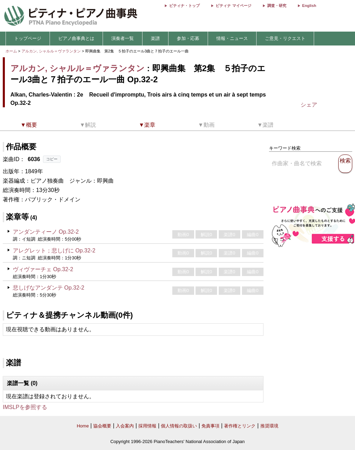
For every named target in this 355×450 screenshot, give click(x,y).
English (309, 5)
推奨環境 (269, 425)
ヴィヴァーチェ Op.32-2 (43, 269)
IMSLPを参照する (25, 407)
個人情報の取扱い (179, 425)
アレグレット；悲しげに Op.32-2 (54, 250)
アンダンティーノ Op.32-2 (46, 232)
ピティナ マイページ (233, 5)
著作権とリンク (240, 425)
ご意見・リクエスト (285, 38)
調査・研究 (276, 5)
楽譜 (155, 38)
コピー (52, 159)
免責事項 (210, 425)
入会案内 (125, 425)
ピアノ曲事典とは (76, 38)
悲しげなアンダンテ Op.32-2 (48, 288)
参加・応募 (188, 38)
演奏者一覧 (122, 38)
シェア (309, 105)
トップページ (27, 38)
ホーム (11, 51)
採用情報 (147, 425)
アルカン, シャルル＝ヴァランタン (51, 51)
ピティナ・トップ (184, 5)
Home (83, 425)
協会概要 (102, 425)
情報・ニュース (232, 38)
